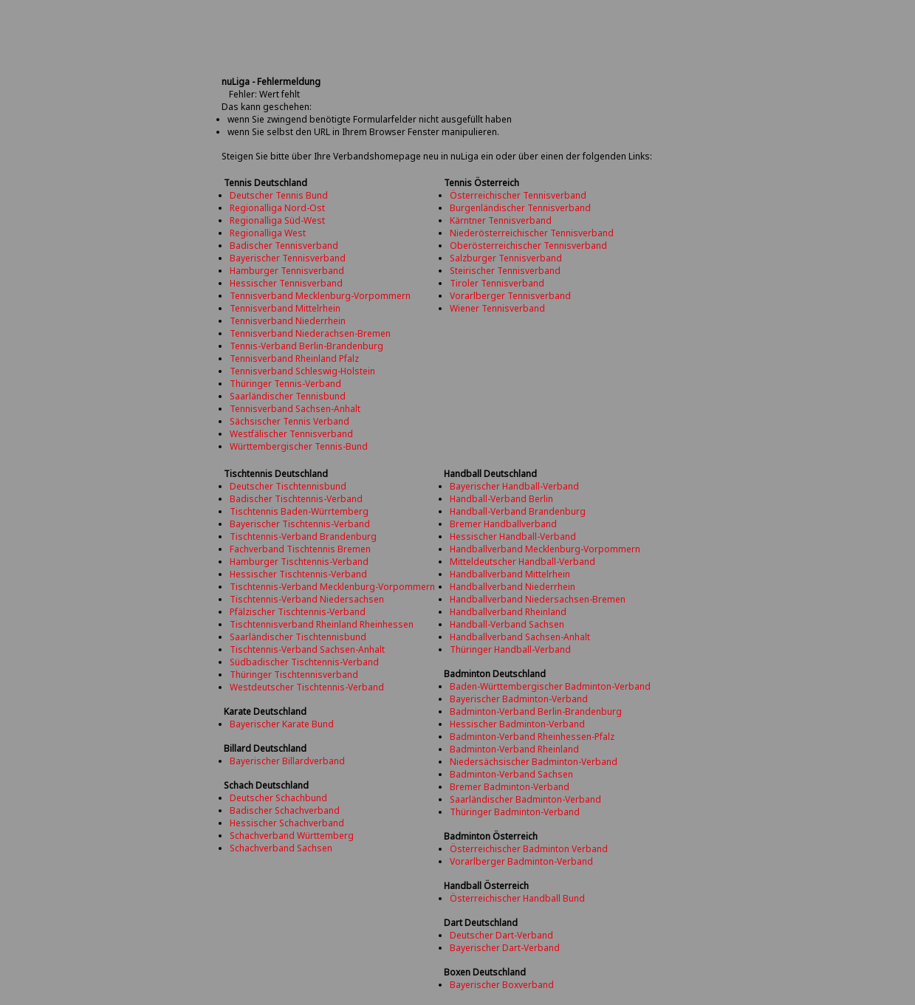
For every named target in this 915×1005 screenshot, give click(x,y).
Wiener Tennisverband (497, 308)
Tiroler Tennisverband (497, 283)
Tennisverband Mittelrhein (285, 308)
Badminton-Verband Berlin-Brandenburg (536, 711)
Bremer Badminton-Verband (509, 787)
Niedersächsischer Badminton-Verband (533, 761)
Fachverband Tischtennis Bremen (300, 549)
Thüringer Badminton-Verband (515, 812)
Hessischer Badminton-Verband (517, 724)
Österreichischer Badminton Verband (529, 849)
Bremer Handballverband (503, 524)
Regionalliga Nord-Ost (277, 208)
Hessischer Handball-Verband (513, 536)
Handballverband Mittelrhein (510, 574)
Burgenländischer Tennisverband (520, 208)
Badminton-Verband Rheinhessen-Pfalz (532, 736)
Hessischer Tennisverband (286, 283)
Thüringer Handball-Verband (510, 649)
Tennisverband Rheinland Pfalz (294, 358)
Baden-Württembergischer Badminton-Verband (550, 686)
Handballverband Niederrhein (512, 586)
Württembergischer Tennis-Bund (299, 446)
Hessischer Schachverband (287, 823)
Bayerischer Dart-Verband (505, 947)
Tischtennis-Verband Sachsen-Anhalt (307, 649)
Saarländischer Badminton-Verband (525, 799)
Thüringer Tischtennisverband (294, 674)
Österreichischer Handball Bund (517, 898)
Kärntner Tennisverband (501, 220)
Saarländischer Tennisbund (288, 396)
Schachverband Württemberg (292, 835)
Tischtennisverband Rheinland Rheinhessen (322, 624)
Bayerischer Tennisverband (288, 258)
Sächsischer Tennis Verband (289, 421)
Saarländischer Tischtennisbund (298, 637)
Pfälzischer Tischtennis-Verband (298, 612)
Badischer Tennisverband (284, 245)
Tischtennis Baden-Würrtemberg (299, 511)
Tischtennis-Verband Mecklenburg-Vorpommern (332, 586)
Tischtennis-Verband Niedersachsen (307, 599)
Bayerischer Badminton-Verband (519, 699)
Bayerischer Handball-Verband (514, 486)
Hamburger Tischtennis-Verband (299, 561)
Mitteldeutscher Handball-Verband (522, 561)
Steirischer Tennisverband (505, 270)
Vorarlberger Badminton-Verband (521, 861)
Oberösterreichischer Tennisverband (528, 245)
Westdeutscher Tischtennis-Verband (307, 687)
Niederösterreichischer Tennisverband (532, 233)
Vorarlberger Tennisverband (510, 295)
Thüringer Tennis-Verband (285, 383)
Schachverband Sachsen (281, 848)
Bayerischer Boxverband (502, 984)
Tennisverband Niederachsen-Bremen (310, 333)
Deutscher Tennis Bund (279, 195)
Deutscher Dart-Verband (501, 935)
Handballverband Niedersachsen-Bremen (538, 599)
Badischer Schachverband (285, 810)
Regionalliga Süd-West (277, 220)
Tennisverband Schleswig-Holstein (302, 371)
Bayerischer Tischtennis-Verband (300, 524)
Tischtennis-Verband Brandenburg (303, 536)
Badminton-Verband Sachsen (511, 774)
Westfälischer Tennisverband (291, 434)
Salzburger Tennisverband (506, 258)
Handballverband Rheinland (508, 612)
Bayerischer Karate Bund (282, 724)
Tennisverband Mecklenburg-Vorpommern (320, 295)
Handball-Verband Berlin (501, 499)
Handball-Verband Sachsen (507, 624)
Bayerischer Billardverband (287, 761)
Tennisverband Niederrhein (288, 321)
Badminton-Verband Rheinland (514, 749)
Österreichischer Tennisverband (518, 195)
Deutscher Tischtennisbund (288, 486)
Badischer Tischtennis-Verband (296, 499)
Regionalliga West (268, 233)
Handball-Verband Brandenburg (518, 511)
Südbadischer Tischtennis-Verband (304, 662)
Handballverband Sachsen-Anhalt (520, 637)
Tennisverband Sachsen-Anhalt (295, 408)
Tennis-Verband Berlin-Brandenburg (306, 346)
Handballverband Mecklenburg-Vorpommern (545, 549)
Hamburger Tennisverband (287, 270)
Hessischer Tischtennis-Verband (298, 574)
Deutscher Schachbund (278, 798)
